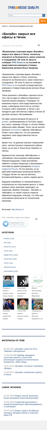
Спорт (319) (8, 263)
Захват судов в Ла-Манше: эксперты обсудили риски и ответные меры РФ (21, 413)
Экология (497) (10, 267)
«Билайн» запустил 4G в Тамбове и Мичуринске (20, 350)
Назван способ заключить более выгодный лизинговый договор (21, 397)
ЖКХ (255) (7, 243)
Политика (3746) (10, 259)
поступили (15, 130)
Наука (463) (8, 251)
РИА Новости (18, 62)
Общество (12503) (11, 255)
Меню (43, 21)
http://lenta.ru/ (17, 209)
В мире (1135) (9, 239)
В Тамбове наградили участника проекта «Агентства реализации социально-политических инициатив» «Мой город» (21, 358)
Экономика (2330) (11, 271)
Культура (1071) (10, 247)
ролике (5, 122)
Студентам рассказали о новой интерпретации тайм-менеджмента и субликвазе (23, 404)
